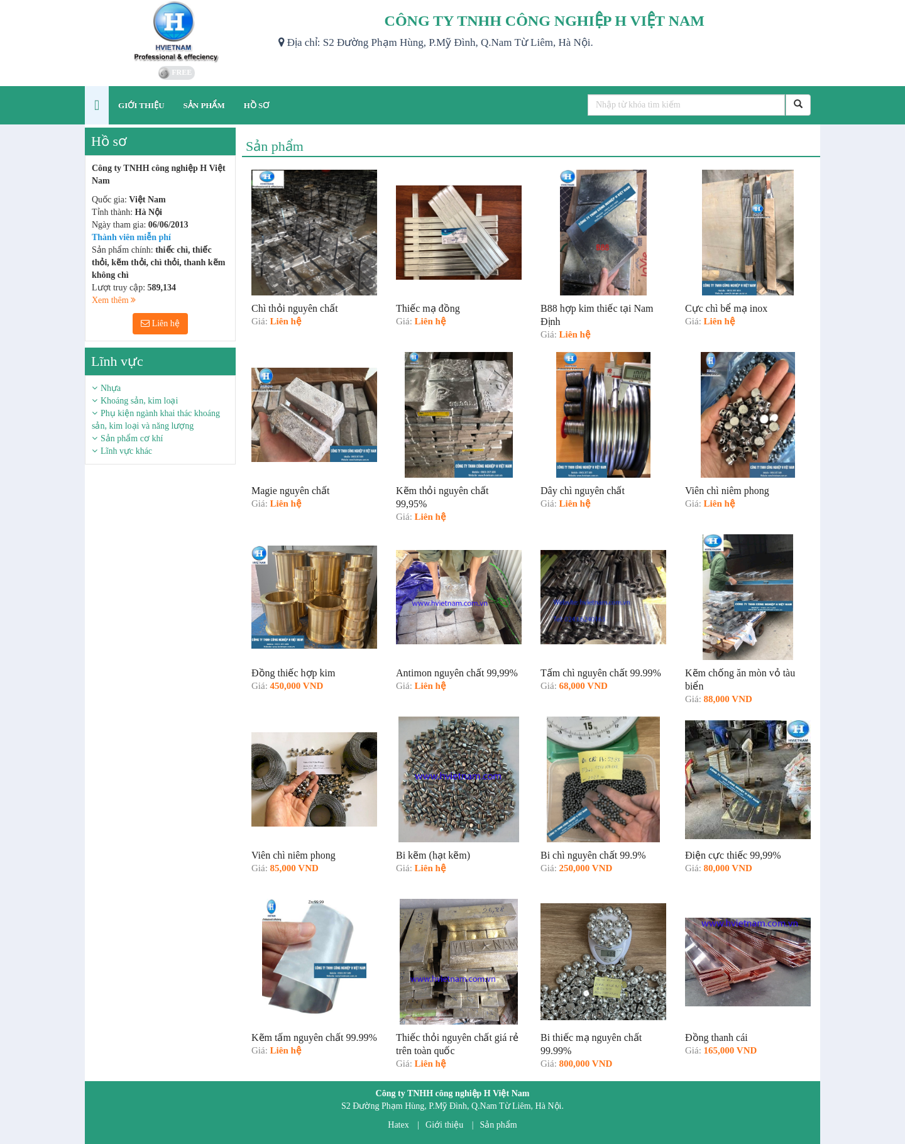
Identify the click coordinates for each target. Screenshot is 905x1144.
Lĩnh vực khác (126, 451)
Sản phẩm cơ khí (132, 438)
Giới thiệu (444, 1125)
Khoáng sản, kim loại (139, 400)
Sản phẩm (498, 1125)
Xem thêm (114, 300)
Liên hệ (160, 323)
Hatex (398, 1125)
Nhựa (111, 388)
